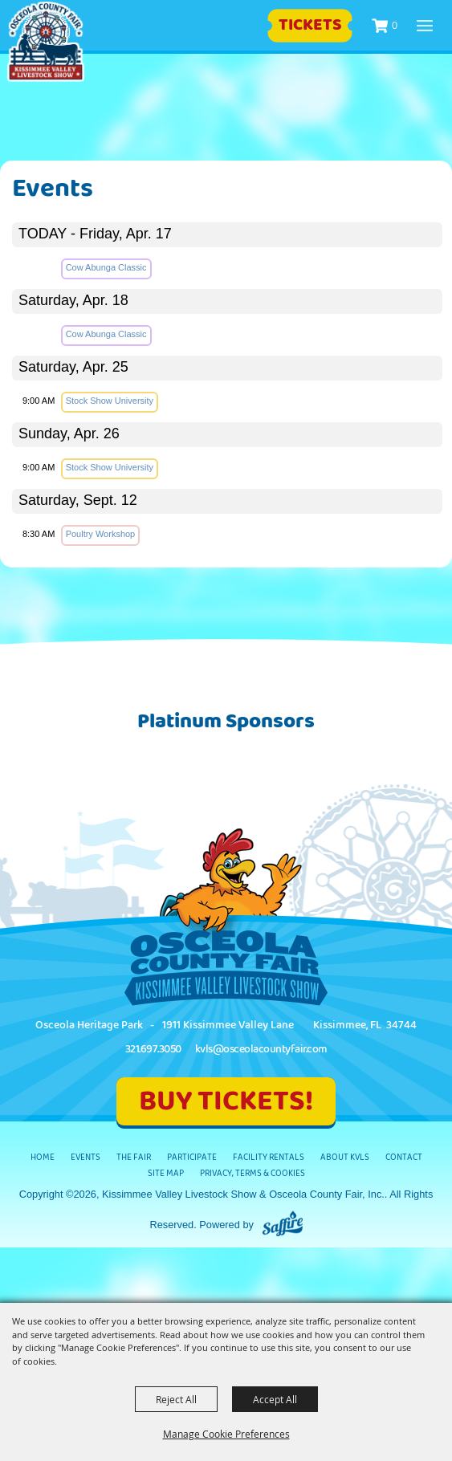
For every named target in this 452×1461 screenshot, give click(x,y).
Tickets (310, 25)
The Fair (133, 1157)
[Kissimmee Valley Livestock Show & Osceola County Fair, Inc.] (45, 41)
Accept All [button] (275, 1399)
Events (85, 1157)
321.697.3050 (153, 1049)
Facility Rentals (268, 1157)
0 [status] (394, 25)
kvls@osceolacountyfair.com (261, 1049)
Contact (403, 1157)
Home (43, 1157)
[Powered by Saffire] (283, 1225)
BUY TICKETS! (226, 1101)
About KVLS (344, 1157)
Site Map (166, 1173)
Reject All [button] (176, 1399)
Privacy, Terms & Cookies (252, 1173)
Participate (192, 1157)
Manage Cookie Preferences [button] (226, 1433)
